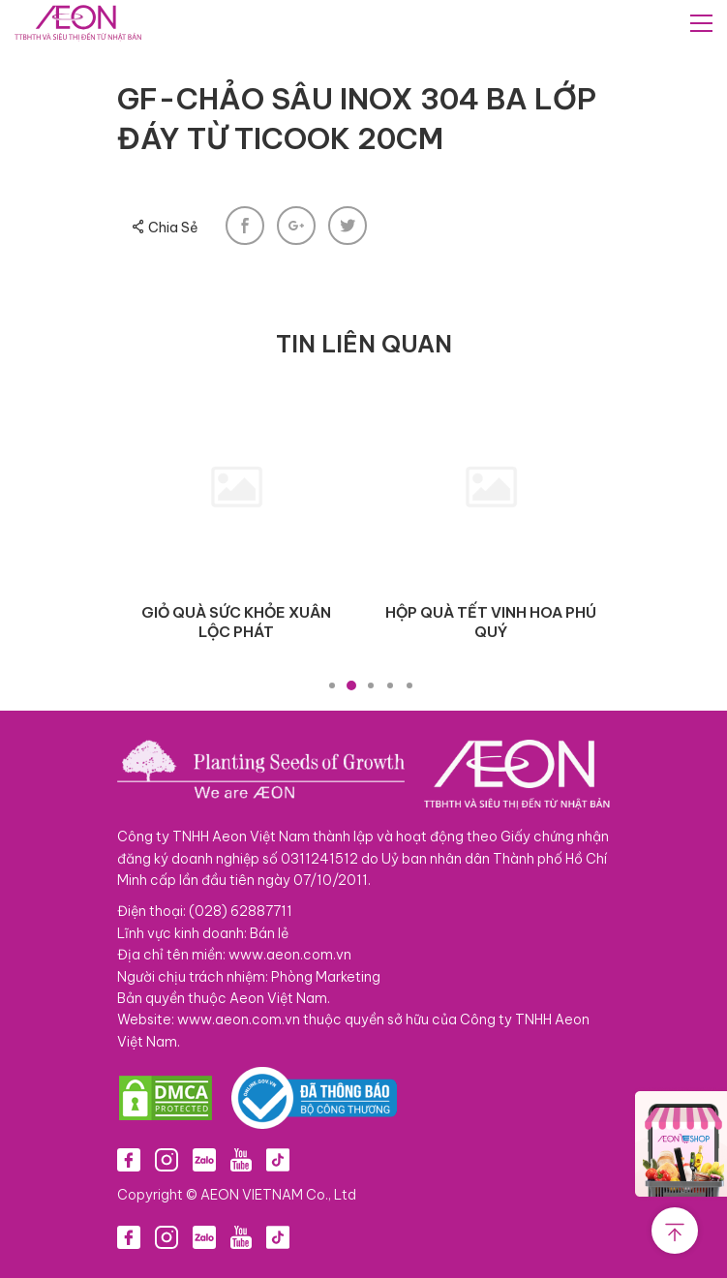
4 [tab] (390, 685)
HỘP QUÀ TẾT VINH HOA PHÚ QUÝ (490, 622)
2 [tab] (351, 685)
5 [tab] (409, 685)
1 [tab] (332, 685)
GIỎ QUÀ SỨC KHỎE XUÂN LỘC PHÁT (236, 622)
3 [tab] (371, 685)
